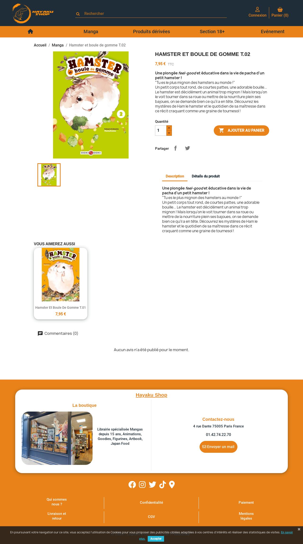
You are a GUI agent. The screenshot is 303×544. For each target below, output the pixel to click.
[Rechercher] (153, 14)
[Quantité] (160, 130)
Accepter (155, 538)
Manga (91, 31)
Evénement (273, 31)
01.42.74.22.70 (218, 434)
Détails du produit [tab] (206, 176)
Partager (175, 148)
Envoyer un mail (218, 446)
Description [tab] (175, 176)
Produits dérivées (151, 31)
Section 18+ (212, 31)
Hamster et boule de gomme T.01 (60, 307)
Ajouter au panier (241, 130)
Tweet (187, 148)
